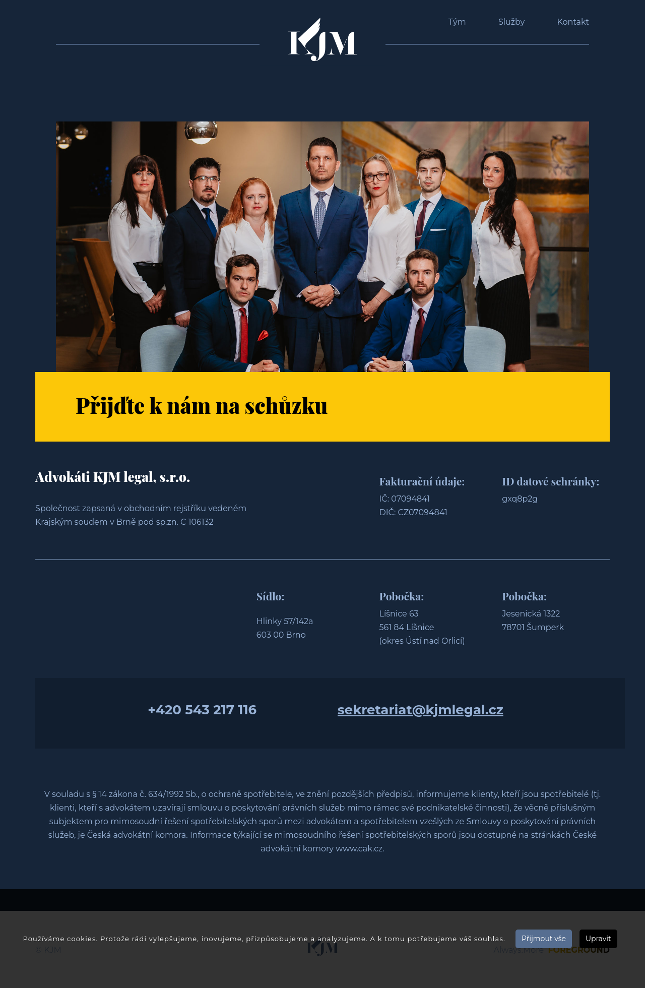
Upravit (598, 938)
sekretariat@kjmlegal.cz (420, 710)
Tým (457, 22)
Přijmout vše (544, 938)
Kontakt (573, 22)
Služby (511, 22)
